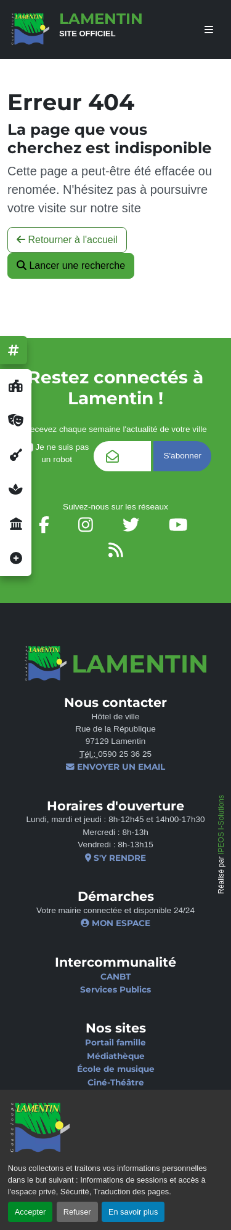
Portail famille (115, 1042)
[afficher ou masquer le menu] (209, 30)
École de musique (116, 1069)
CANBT (115, 976)
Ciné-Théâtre (115, 1082)
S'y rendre (115, 858)
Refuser (77, 1211)
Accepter (30, 1211)
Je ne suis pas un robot (57, 453)
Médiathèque (116, 1056)
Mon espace (115, 923)
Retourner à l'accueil (67, 239)
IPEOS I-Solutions (221, 825)
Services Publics (115, 989)
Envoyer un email (115, 767)
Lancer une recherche (71, 265)
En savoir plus (133, 1211)
